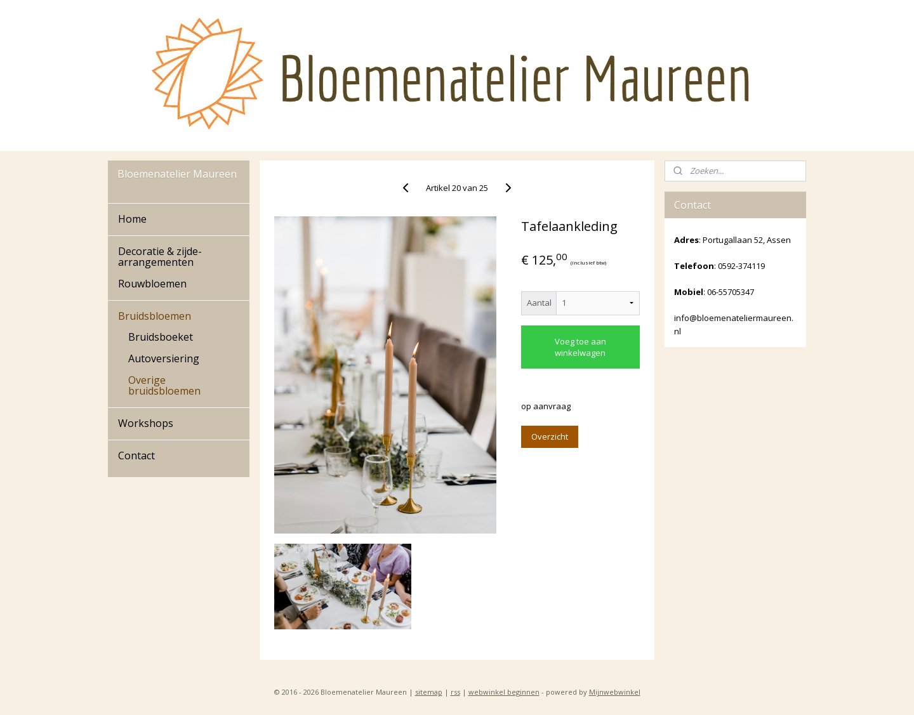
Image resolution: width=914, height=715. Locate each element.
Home (132, 219)
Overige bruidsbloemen (164, 385)
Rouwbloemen (152, 284)
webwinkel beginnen (504, 692)
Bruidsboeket (160, 337)
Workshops (145, 423)
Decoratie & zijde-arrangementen (160, 257)
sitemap (428, 692)
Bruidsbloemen (154, 316)
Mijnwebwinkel (614, 692)
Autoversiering (163, 358)
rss (455, 692)
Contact (136, 455)
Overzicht (549, 436)
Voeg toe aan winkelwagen (580, 347)
